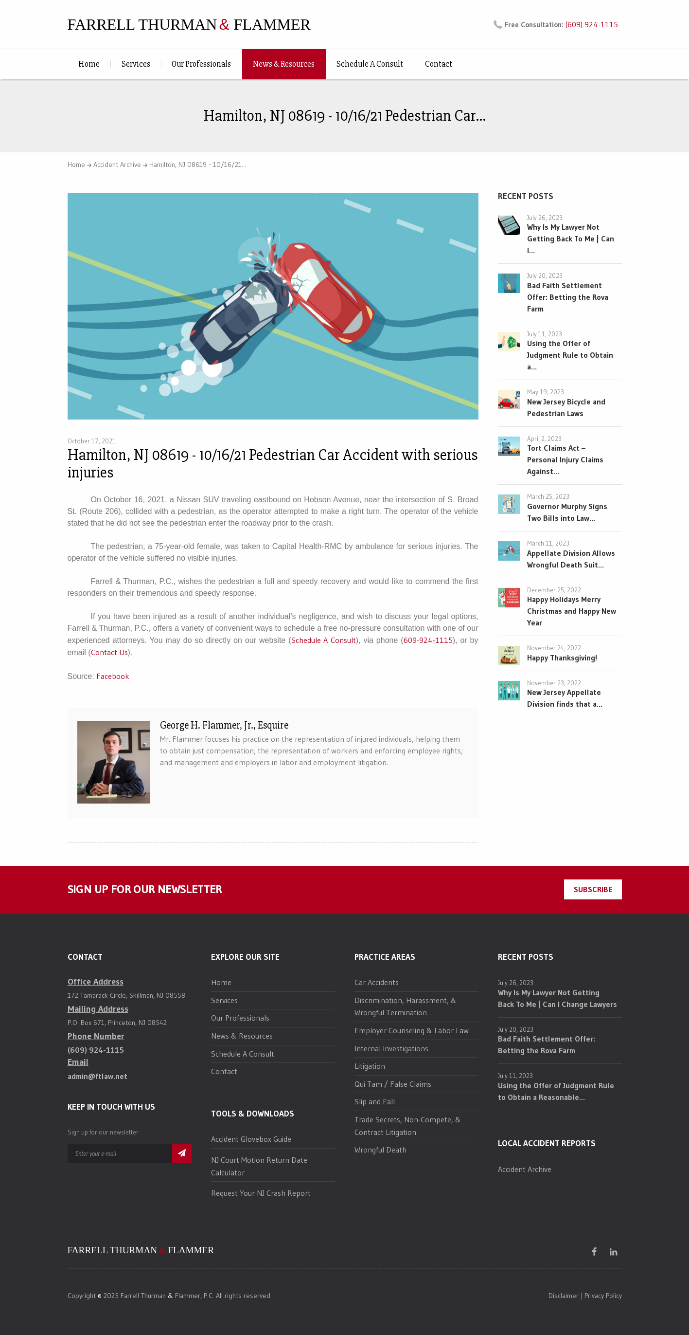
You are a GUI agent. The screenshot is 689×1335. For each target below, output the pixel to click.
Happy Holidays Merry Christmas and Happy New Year (571, 610)
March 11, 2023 (548, 543)
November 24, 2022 (554, 648)
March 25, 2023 (548, 496)
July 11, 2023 (544, 334)
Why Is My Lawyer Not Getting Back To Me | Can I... (570, 238)
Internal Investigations (391, 1048)
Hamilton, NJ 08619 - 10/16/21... (197, 164)
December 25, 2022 (554, 590)
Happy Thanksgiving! (562, 657)
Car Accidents (376, 982)
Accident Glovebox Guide (251, 1139)
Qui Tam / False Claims (392, 1084)
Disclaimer (563, 1295)
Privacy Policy (603, 1295)
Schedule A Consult (369, 64)
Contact (438, 64)
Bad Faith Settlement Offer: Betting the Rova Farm (567, 296)
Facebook (112, 676)
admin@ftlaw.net (97, 1076)
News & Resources (284, 64)
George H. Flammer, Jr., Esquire (224, 725)
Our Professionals (201, 64)
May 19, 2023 (545, 392)
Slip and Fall (374, 1101)
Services (136, 64)
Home (89, 64)
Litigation (369, 1066)
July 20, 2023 (545, 275)
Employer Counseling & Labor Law (411, 1030)
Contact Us (109, 652)
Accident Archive (117, 164)
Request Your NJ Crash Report (261, 1193)
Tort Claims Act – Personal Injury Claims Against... (565, 459)
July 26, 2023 (545, 217)
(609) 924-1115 (591, 24)
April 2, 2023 (544, 438)
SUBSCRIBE (593, 889)
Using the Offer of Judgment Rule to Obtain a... (570, 354)
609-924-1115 (428, 640)
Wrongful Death (380, 1149)
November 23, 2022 (554, 683)
